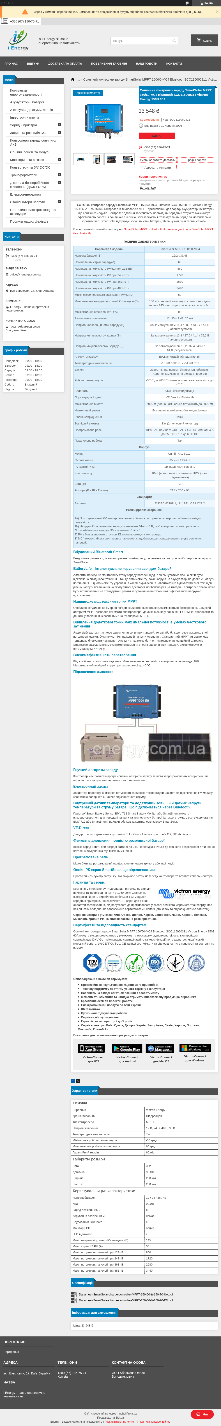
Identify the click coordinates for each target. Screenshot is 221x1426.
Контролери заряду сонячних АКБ (33, 142)
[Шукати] (174, 41)
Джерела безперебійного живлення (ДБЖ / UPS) (29, 185)
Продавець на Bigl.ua (110, 1417)
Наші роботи (146, 63)
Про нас (11, 63)
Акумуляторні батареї (27, 102)
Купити (156, 136)
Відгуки (33, 63)
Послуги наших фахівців (29, 221)
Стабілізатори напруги (27, 202)
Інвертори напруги (24, 117)
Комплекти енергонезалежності (26, 92)
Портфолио (11, 1352)
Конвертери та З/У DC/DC (30, 167)
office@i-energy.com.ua (25, 274)
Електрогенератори (25, 194)
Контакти (174, 63)
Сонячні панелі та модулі (29, 152)
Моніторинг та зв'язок (27, 160)
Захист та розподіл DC (28, 133)
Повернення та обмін (109, 63)
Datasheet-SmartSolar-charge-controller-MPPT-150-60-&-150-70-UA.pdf (126, 1294)
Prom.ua (132, 1413)
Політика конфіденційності (155, 1421)
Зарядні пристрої (23, 125)
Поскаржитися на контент (120, 1421)
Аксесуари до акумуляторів (31, 110)
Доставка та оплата (65, 63)
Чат (202, 1414)
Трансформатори (23, 175)
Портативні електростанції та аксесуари (33, 212)
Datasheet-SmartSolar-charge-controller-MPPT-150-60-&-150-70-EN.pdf (126, 1300)
